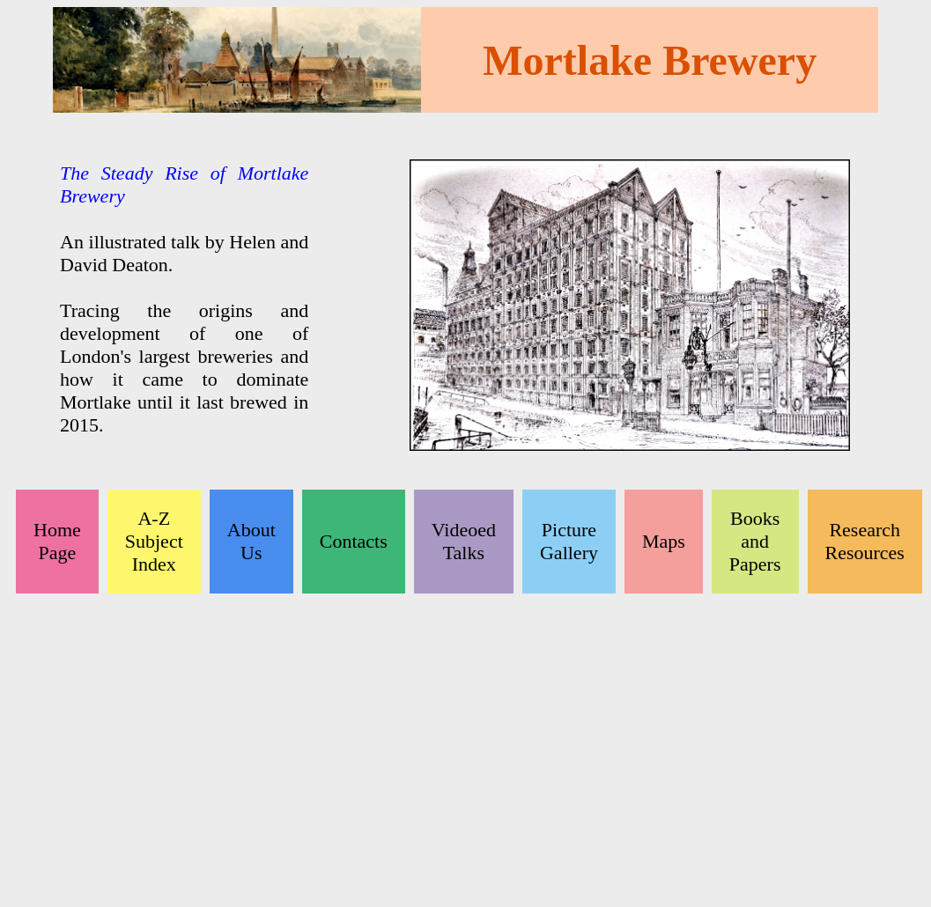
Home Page (57, 541)
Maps (663, 541)
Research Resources (865, 541)
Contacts (354, 541)
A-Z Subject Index (154, 541)
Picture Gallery (569, 541)
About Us (251, 541)
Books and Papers (755, 541)
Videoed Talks (464, 541)
